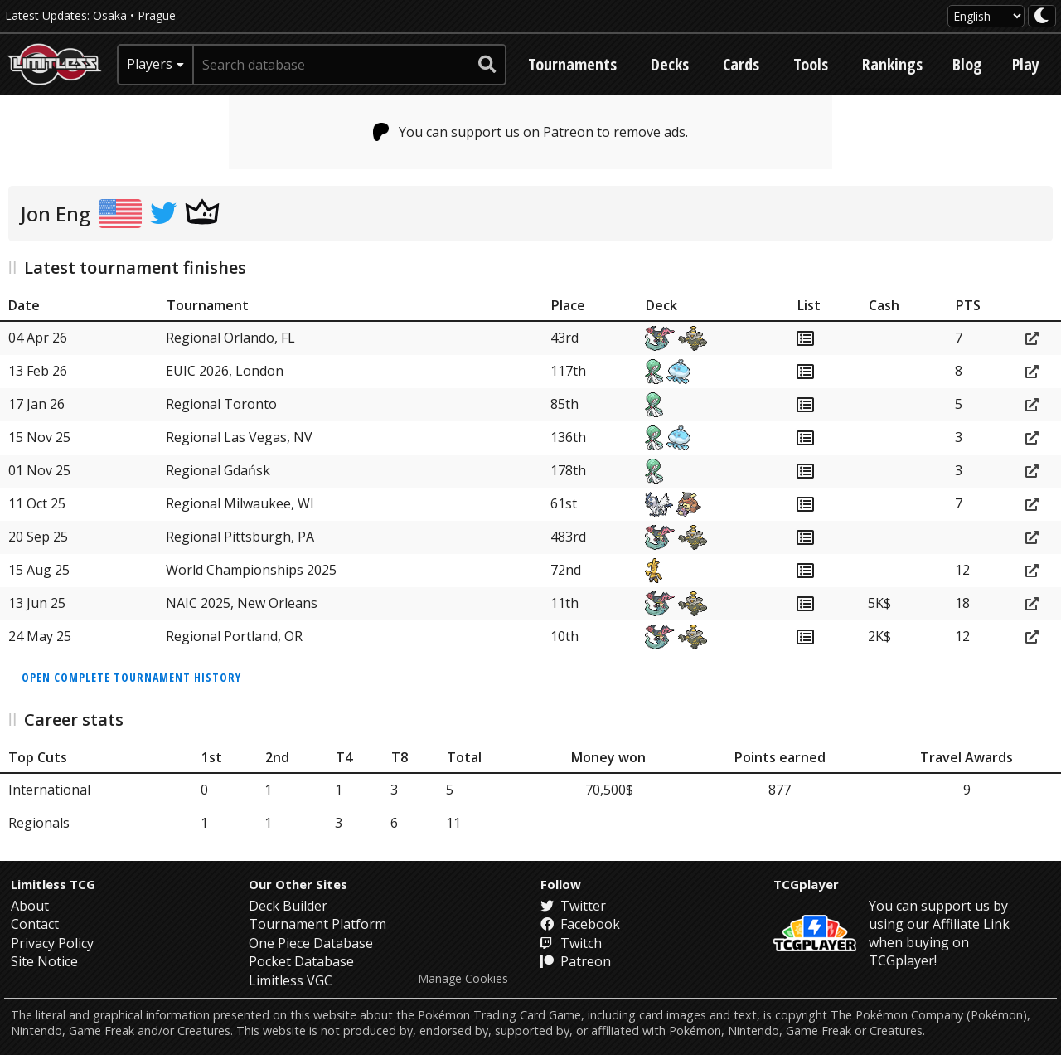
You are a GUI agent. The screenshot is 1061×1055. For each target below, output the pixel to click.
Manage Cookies (463, 978)
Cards (741, 64)
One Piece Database (311, 943)
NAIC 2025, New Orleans (241, 603)
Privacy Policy (52, 943)
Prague (157, 15)
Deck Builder (288, 906)
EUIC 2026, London (224, 371)
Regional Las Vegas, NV (239, 437)
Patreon (575, 961)
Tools (810, 64)
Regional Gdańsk (218, 470)
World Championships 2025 (251, 570)
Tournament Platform (317, 924)
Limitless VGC (290, 980)
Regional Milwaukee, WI (240, 503)
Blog (967, 64)
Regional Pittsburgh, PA (240, 537)
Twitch (571, 943)
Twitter (573, 906)
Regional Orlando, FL (230, 337)
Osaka (110, 15)
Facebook (580, 924)
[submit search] (487, 65)
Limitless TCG (53, 884)
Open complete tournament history (131, 677)
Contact (35, 924)
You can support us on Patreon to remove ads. (531, 132)
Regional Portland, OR (234, 636)
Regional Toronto (221, 404)
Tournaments (572, 64)
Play (1025, 64)
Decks (670, 64)
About (30, 906)
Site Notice (44, 961)
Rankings (892, 64)
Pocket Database (301, 961)
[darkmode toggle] (1042, 16)
